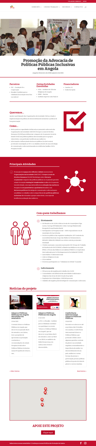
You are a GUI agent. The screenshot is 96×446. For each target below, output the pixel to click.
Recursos (66, 7)
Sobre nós (36, 7)
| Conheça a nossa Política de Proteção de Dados (48, 443)
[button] (43, 400)
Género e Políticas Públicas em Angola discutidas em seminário (20, 315)
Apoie (84, 1)
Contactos (78, 7)
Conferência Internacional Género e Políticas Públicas (73, 315)
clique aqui (48, 432)
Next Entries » (81, 371)
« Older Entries (15, 371)
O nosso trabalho (51, 7)
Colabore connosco (74, 1)
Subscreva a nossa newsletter (20, 443)
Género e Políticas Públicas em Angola (47, 314)
